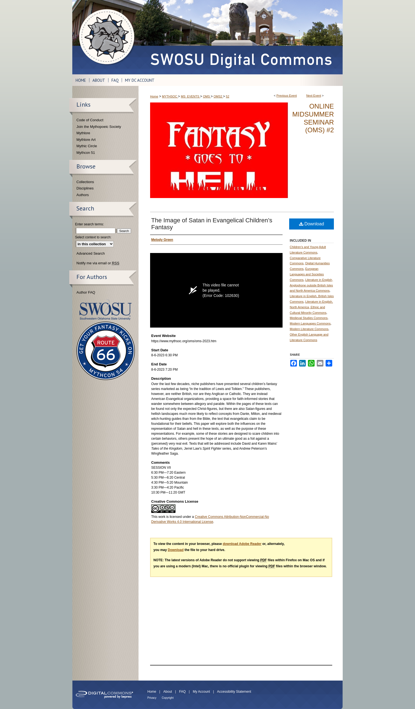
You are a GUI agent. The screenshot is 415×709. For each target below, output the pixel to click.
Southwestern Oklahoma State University (105, 309)
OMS (207, 96)
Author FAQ (85, 292)
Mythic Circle (86, 146)
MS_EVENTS (190, 96)
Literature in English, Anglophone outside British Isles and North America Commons (311, 285)
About (167, 692)
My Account (201, 692)
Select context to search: (93, 237)
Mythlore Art (85, 140)
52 (227, 96)
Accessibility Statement (234, 692)
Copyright (168, 697)
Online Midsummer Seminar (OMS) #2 (313, 118)
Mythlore (83, 133)
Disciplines (85, 188)
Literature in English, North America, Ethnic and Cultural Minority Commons (311, 307)
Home (154, 96)
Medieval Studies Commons (309, 318)
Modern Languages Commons (310, 323)
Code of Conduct (89, 120)
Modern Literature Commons (309, 329)
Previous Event (286, 95)
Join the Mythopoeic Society (98, 127)
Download (311, 224)
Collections (85, 182)
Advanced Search (90, 253)
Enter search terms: (89, 224)
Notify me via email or (97, 263)
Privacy (151, 697)
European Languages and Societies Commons (307, 274)
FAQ (182, 692)
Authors (82, 195)
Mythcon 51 (85, 153)
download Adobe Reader (242, 544)
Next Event (313, 95)
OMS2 (218, 96)
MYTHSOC (170, 96)
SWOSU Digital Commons (241, 37)
